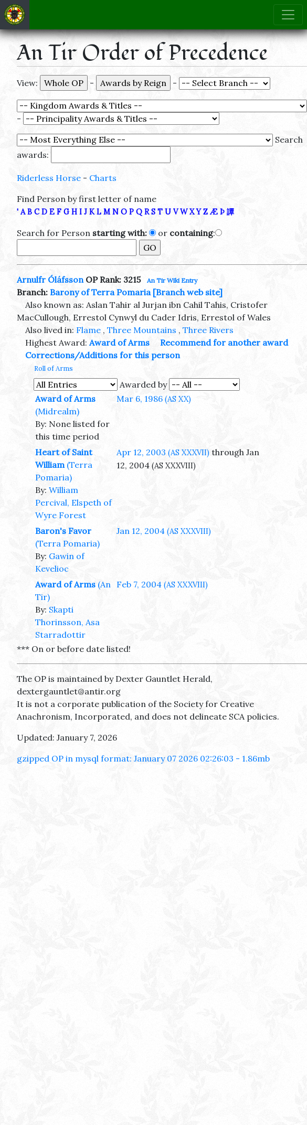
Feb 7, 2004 (162, 584)
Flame (88, 330)
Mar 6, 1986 (154, 398)
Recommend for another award (224, 342)
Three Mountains (141, 330)
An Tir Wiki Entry (172, 280)
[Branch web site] (188, 292)
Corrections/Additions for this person (102, 355)
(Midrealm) (57, 411)
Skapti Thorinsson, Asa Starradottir (67, 622)
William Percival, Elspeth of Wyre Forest (73, 502)
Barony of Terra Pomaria (100, 292)
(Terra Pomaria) (67, 543)
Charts (103, 178)
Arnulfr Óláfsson (50, 279)
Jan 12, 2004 (164, 531)
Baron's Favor (63, 531)
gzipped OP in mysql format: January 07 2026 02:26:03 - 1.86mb (143, 758)
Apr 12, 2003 (163, 452)
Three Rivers (208, 330)
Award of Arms (119, 342)
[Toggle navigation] (288, 14)
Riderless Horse (49, 178)
